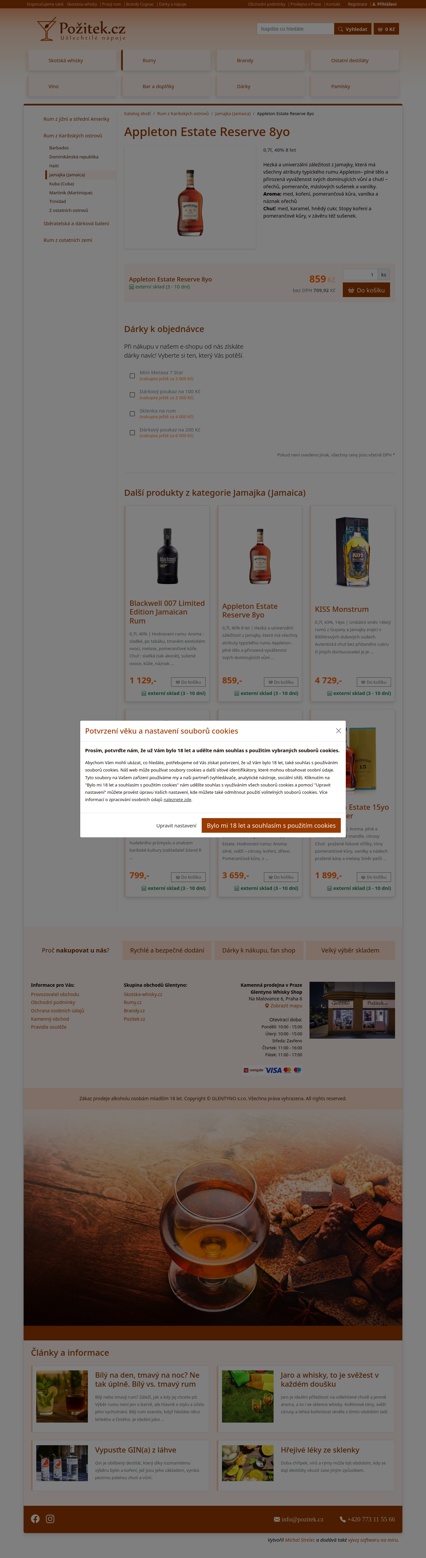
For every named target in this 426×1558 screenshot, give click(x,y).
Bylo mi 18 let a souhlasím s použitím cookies (271, 825)
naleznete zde (177, 799)
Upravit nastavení (176, 825)
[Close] (338, 731)
